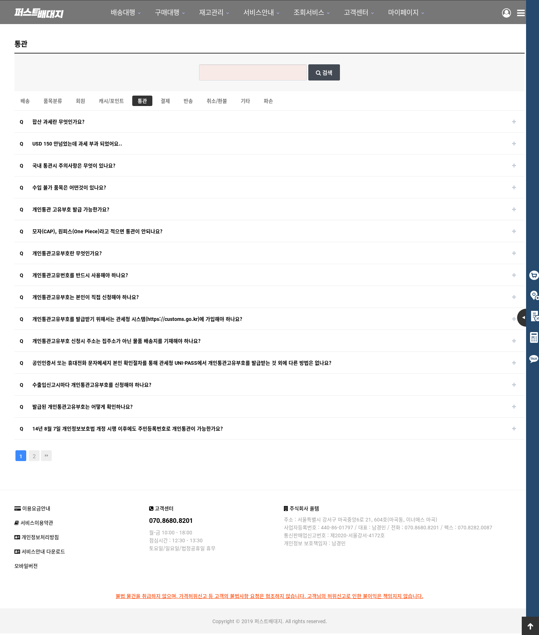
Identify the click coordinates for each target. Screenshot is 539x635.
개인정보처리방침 (36, 538)
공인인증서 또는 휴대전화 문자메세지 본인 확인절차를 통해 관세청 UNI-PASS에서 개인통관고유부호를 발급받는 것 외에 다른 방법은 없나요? (181, 364)
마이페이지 (400, 13)
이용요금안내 (32, 509)
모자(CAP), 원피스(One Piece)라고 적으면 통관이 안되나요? (97, 232)
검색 (324, 74)
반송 (188, 102)
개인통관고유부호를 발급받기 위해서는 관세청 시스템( (89, 320)
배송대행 (120, 13)
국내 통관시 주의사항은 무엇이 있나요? (73, 166)
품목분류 (52, 102)
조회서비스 (306, 13)
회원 (80, 102)
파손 (268, 102)
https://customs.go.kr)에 (175, 320)
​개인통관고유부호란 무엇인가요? (67, 254)
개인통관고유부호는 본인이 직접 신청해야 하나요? (85, 298)
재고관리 (208, 13)
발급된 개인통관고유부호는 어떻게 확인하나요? (82, 407)
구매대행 (164, 13)
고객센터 (353, 13)
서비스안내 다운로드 (39, 552)
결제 (165, 102)
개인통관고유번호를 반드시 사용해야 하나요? (80, 276)
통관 (142, 102)
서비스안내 (255, 13)
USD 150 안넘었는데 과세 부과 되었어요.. (77, 144)
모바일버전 (26, 567)
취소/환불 (217, 102)
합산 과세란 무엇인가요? (58, 122)
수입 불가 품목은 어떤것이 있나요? (69, 188)
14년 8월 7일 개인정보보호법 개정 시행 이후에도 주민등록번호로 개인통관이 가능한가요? (127, 429)
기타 (245, 102)
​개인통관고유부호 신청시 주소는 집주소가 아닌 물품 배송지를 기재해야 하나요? (116, 342)
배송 (25, 102)
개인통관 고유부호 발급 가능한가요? (70, 210)
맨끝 (46, 457)
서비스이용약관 (33, 524)
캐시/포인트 (111, 102)
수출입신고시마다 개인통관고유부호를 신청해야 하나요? (91, 386)
